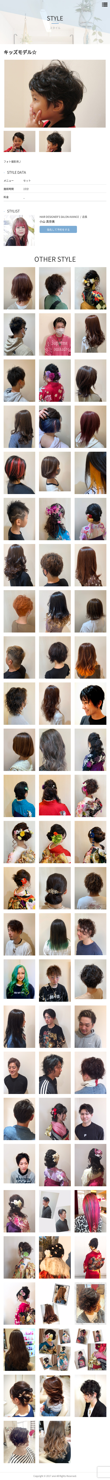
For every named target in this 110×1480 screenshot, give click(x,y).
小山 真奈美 (47, 221)
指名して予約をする (58, 229)
